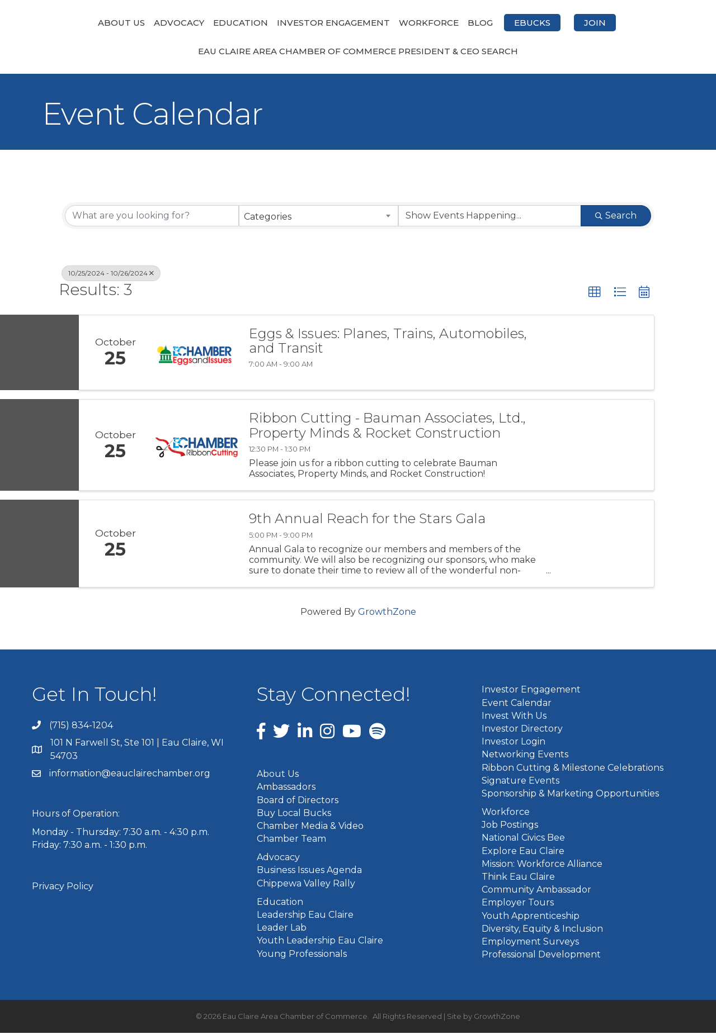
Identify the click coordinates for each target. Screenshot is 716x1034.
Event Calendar (517, 703)
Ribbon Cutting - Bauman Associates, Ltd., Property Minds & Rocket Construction (387, 427)
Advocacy (120, 22)
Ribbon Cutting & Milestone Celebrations (572, 768)
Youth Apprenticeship (531, 916)
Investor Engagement (274, 22)
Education (181, 22)
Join (654, 22)
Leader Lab (282, 928)
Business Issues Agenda (309, 871)
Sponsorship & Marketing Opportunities (570, 794)
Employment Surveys (530, 942)
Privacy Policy (62, 886)
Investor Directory (522, 729)
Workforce (488, 22)
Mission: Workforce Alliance (542, 864)
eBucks (591, 22)
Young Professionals (302, 954)
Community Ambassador (536, 890)
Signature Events (520, 781)
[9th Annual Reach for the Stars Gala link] (195, 544)
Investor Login (513, 742)
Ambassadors (286, 787)
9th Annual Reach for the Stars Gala (367, 520)
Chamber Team (291, 839)
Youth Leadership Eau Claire (320, 941)
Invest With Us (514, 716)
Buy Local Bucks (294, 813)
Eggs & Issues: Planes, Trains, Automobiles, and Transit (388, 342)
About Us (62, 22)
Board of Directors (297, 800)
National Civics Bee (523, 838)
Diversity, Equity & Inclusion (542, 929)
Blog (539, 22)
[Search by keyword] (152, 216)
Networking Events (525, 755)
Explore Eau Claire (523, 851)
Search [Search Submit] (616, 216)
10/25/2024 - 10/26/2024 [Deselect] (111, 274)
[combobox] (318, 216)
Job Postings (510, 825)
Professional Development (541, 955)
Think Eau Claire (518, 877)
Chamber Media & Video (310, 826)
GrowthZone (387, 613)
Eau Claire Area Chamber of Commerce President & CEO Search (358, 52)
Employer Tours (518, 903)
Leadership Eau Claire (305, 915)
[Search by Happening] (489, 216)
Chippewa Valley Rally (306, 884)
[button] (594, 293)
